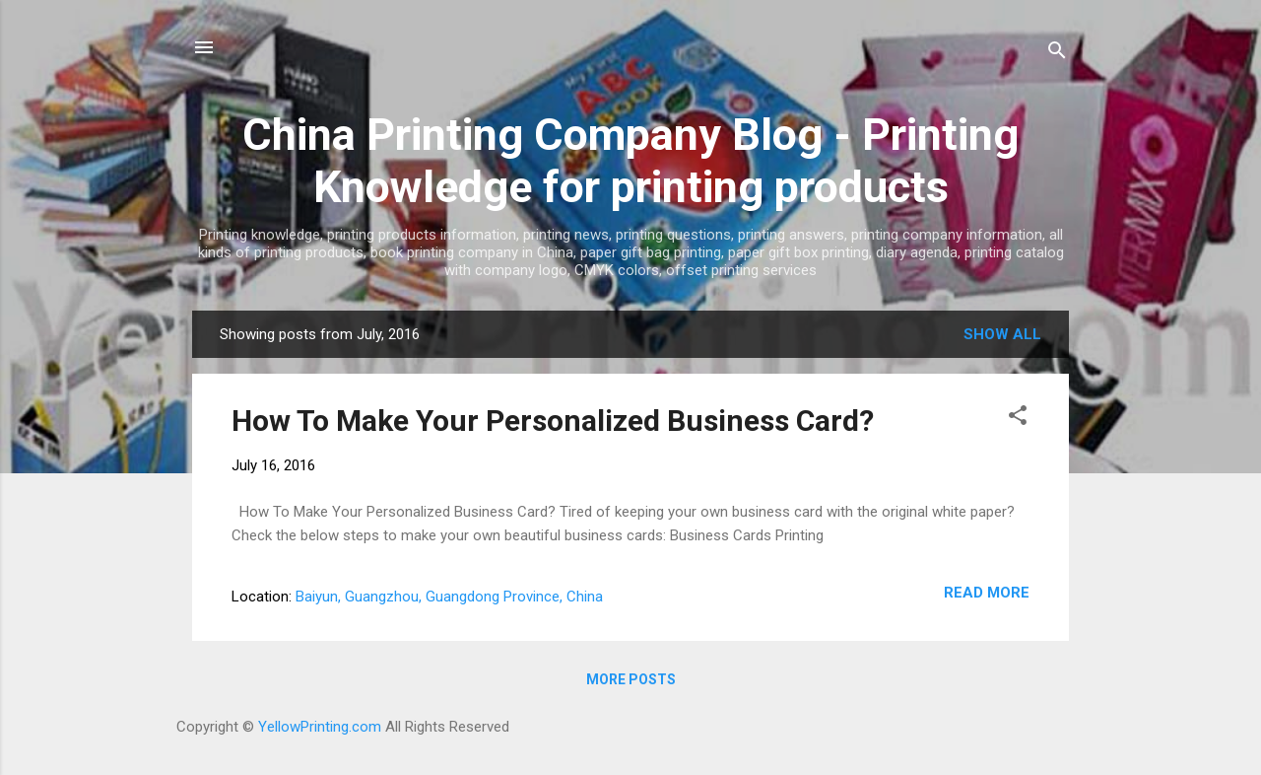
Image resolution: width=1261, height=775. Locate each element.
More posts (631, 679)
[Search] (1057, 54)
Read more (986, 592)
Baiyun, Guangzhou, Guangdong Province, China (449, 596)
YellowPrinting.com (319, 727)
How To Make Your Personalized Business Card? (553, 420)
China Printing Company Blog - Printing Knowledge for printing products (630, 160)
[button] (1017, 418)
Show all (1002, 334)
